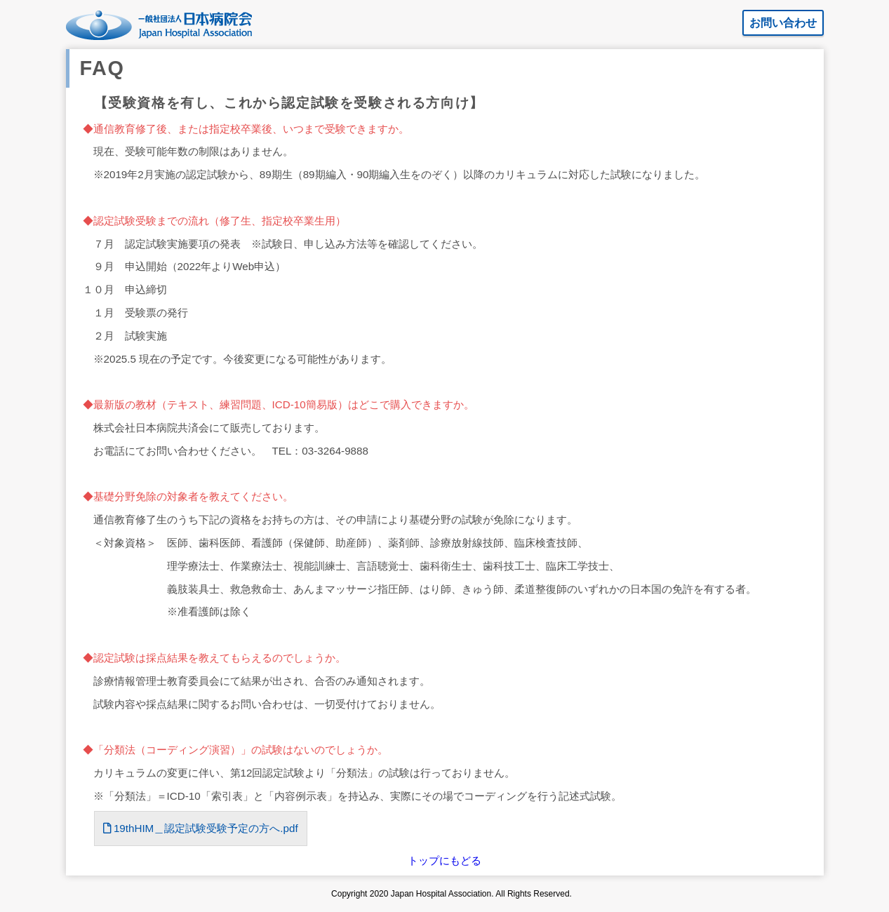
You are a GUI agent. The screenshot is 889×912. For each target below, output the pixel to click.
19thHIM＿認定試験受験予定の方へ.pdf (200, 828)
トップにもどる (444, 860)
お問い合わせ (783, 23)
